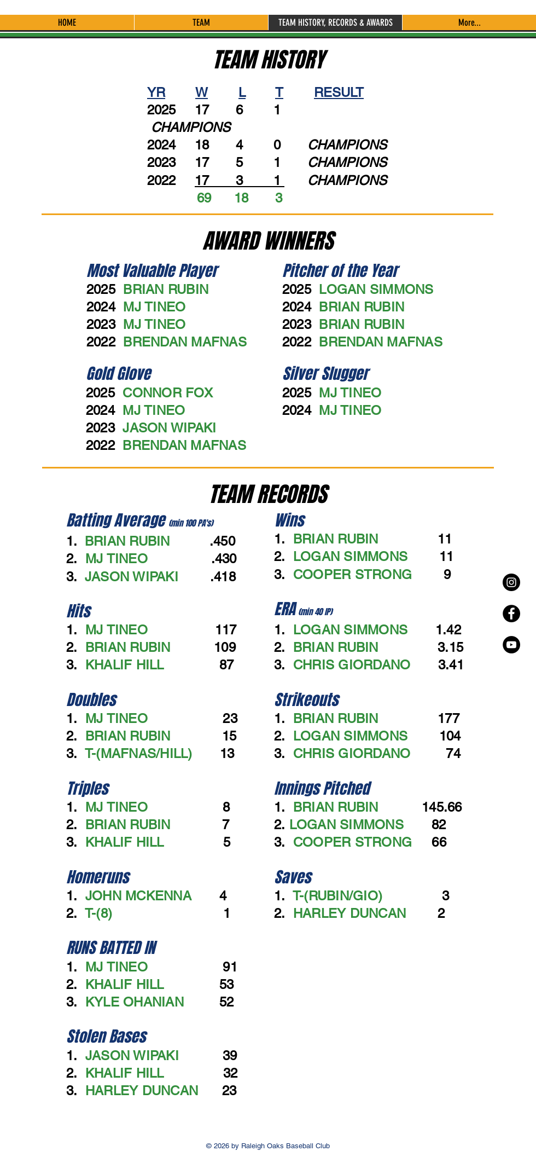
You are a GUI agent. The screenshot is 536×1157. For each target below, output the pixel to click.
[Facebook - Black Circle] (511, 613)
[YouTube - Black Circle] (511, 644)
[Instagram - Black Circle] (511, 582)
